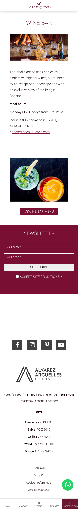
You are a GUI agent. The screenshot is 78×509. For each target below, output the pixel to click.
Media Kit (38, 475)
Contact (23, 504)
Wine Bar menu (39, 211)
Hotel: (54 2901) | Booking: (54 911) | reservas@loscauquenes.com (39, 398)
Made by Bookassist (38, 490)
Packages (54, 504)
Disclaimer (38, 468)
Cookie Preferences (38, 483)
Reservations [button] (71, 504)
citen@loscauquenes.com (31, 132)
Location (39, 504)
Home (7, 504)
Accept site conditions (40, 276)
